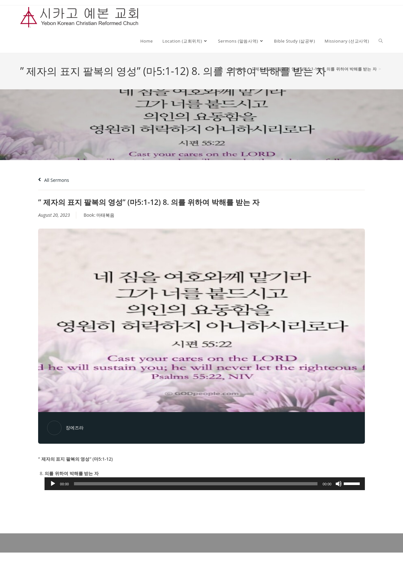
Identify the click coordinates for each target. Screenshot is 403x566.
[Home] (220, 69)
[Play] (53, 484)
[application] (205, 483)
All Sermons (53, 180)
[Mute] (338, 484)
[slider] (195, 483)
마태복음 (105, 215)
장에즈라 (75, 427)
